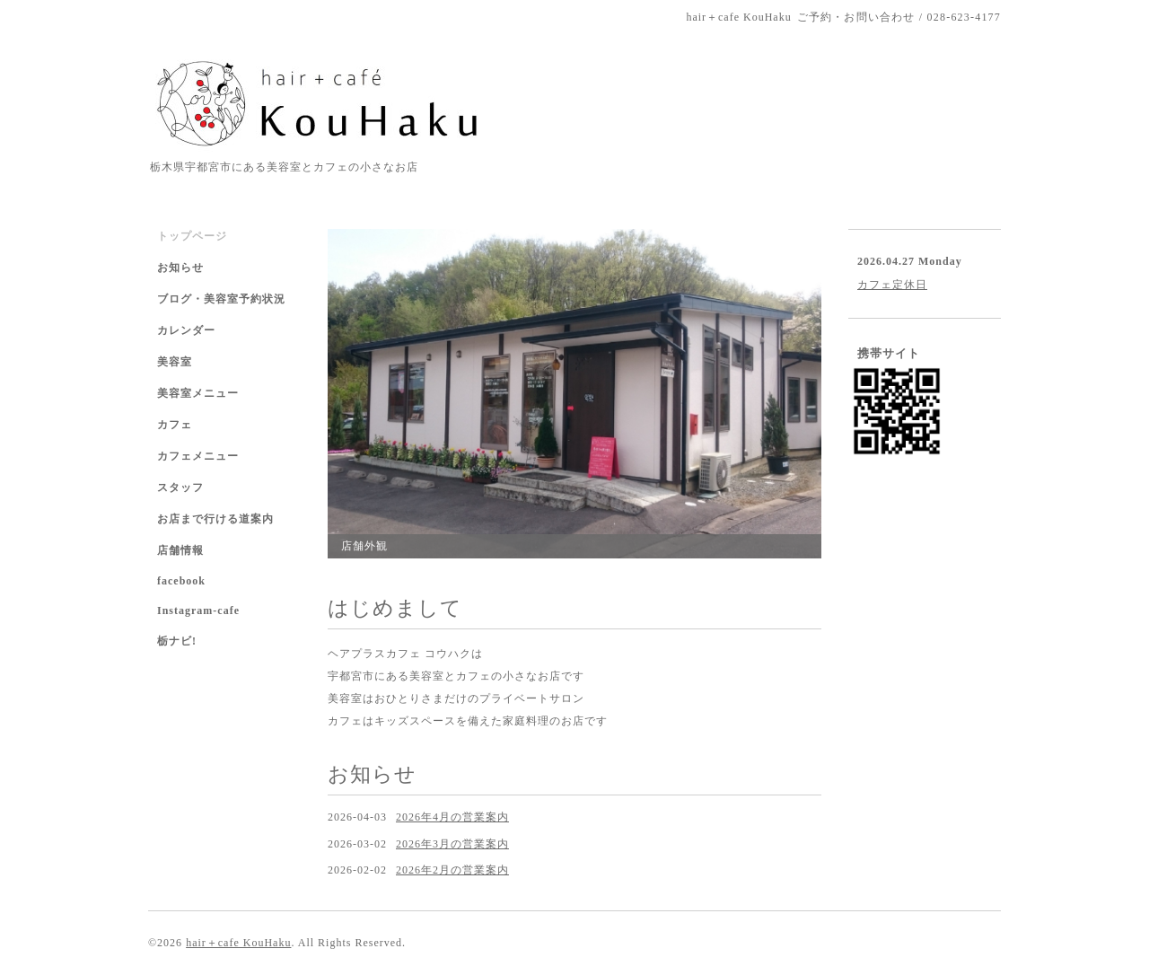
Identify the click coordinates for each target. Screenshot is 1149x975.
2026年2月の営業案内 (452, 870)
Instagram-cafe (198, 610)
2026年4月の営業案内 (452, 817)
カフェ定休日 (892, 284)
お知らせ (180, 267)
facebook (181, 581)
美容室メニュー (198, 393)
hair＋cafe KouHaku (238, 942)
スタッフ (180, 487)
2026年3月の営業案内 (452, 844)
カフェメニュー (198, 456)
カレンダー (186, 330)
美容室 (174, 362)
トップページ (192, 236)
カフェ (174, 424)
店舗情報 (180, 550)
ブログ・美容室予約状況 (221, 299)
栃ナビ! (177, 641)
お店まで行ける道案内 (215, 519)
